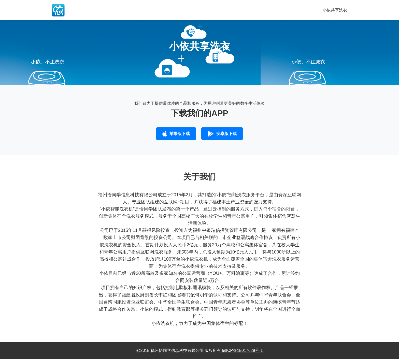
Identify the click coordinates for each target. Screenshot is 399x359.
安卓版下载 (222, 134)
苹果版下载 (176, 134)
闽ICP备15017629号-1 (242, 350)
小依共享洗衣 (335, 10)
